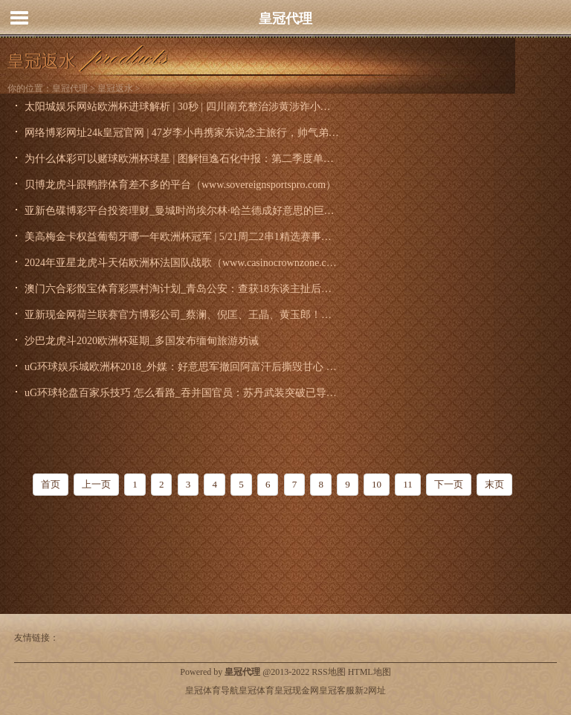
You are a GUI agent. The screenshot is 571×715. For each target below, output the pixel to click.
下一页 (448, 484)
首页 (50, 484)
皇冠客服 (337, 690)
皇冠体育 (256, 690)
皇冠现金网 (296, 690)
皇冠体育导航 (212, 690)
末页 (494, 484)
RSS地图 (328, 672)
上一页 (96, 484)
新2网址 (370, 690)
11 (408, 484)
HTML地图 (369, 672)
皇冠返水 (115, 88)
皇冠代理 (285, 18)
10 (376, 484)
